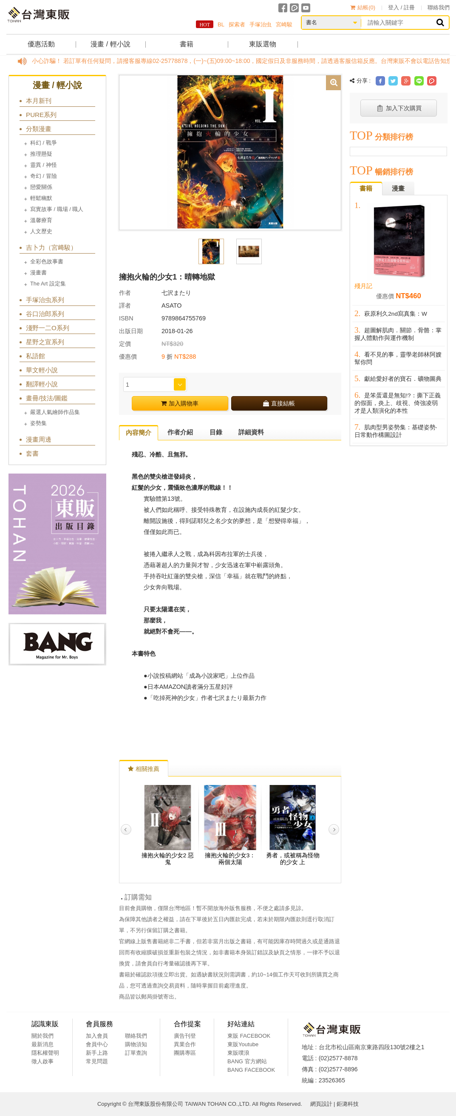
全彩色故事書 (46, 261)
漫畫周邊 (38, 439)
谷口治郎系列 (45, 313)
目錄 (216, 432)
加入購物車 (179, 403)
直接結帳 (279, 403)
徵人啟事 (42, 1061)
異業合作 (185, 1044)
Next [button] (334, 829)
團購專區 (185, 1053)
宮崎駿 (284, 24)
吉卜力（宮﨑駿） (51, 247)
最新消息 (42, 1044)
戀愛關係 (41, 187)
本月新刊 (38, 100)
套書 (32, 453)
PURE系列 (41, 114)
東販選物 (262, 44)
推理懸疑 (41, 154)
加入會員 (97, 1036)
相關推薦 (143, 768)
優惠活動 (41, 44)
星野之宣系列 (45, 341)
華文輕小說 (42, 370)
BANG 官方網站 (246, 1061)
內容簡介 (138, 432)
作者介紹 (180, 432)
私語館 (35, 356)
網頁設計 (321, 1104)
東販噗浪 (238, 1053)
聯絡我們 (439, 7)
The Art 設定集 (48, 283)
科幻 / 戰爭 (43, 143)
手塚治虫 (260, 24)
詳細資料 (251, 432)
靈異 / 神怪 (43, 165)
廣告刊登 (185, 1036)
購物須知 (136, 1044)
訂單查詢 (136, 1053)
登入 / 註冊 (401, 7)
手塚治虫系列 (45, 299)
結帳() (362, 7)
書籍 (186, 44)
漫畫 (398, 188)
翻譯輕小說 (42, 384)
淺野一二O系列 (47, 327)
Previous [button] (126, 829)
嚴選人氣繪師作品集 (55, 412)
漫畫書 (38, 272)
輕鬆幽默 (41, 198)
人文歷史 (41, 231)
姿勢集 (38, 423)
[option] (230, 151)
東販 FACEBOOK (248, 1036)
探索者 (237, 24)
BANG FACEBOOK (251, 1070)
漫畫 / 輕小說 (110, 44)
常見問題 (97, 1061)
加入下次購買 (399, 108)
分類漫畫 (38, 128)
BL (221, 24)
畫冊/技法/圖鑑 (47, 398)
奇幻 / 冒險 (43, 176)
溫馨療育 (41, 220)
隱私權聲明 (45, 1053)
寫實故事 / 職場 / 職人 (56, 209)
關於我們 (42, 1036)
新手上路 (97, 1053)
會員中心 (97, 1044)
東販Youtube (242, 1044)
